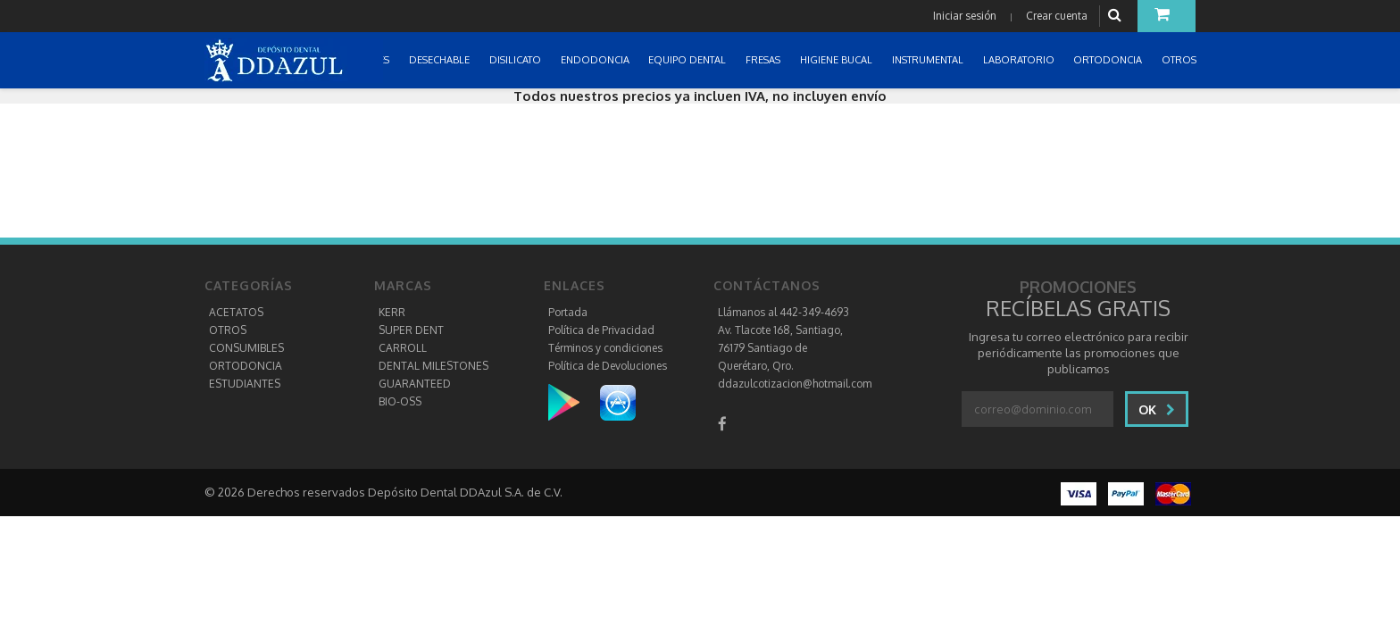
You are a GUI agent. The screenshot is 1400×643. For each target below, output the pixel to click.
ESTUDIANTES (244, 383)
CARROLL (403, 348)
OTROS (227, 330)
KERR (392, 312)
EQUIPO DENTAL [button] (688, 60)
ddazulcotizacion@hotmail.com (794, 383)
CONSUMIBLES (246, 348)
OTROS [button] (1180, 60)
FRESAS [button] (764, 60)
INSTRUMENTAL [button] (929, 60)
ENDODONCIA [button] (596, 60)
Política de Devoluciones (607, 365)
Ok (1156, 409)
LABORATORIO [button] (1020, 60)
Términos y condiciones (605, 348)
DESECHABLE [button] (440, 60)
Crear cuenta (1057, 15)
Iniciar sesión (964, 15)
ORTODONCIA (245, 365)
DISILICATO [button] (516, 60)
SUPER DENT (411, 330)
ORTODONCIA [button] (1109, 60)
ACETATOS (236, 312)
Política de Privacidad (601, 330)
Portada (568, 312)
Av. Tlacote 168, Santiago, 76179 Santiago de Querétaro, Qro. (780, 347)
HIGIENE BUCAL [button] (837, 60)
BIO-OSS (400, 401)
